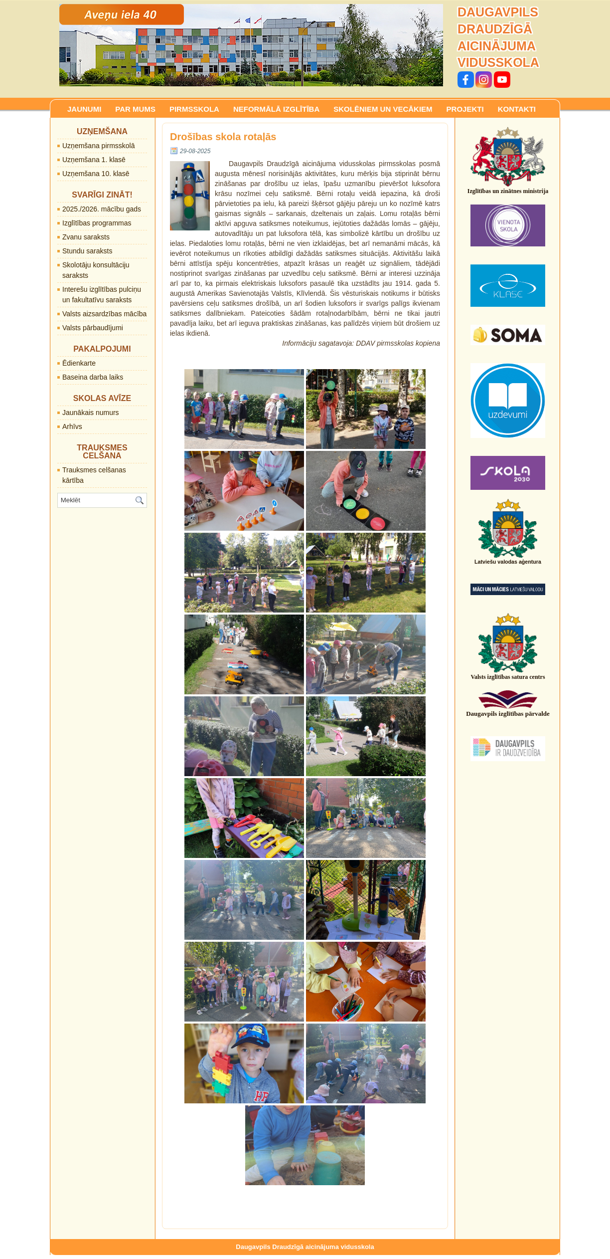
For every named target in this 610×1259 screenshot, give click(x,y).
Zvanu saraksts (86, 237)
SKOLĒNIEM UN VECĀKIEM (382, 109)
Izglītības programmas (97, 223)
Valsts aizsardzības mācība (104, 314)
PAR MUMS (135, 109)
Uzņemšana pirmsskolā (98, 146)
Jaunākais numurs (90, 413)
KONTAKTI (517, 109)
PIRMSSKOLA (194, 109)
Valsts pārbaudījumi (92, 328)
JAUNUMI (84, 109)
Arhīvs (72, 426)
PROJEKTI (465, 109)
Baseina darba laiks (92, 377)
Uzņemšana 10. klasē (96, 174)
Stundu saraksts (87, 251)
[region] (251, 45)
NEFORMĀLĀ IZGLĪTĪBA (276, 109)
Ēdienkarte (79, 363)
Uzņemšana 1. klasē (94, 160)
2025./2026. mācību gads (101, 209)
